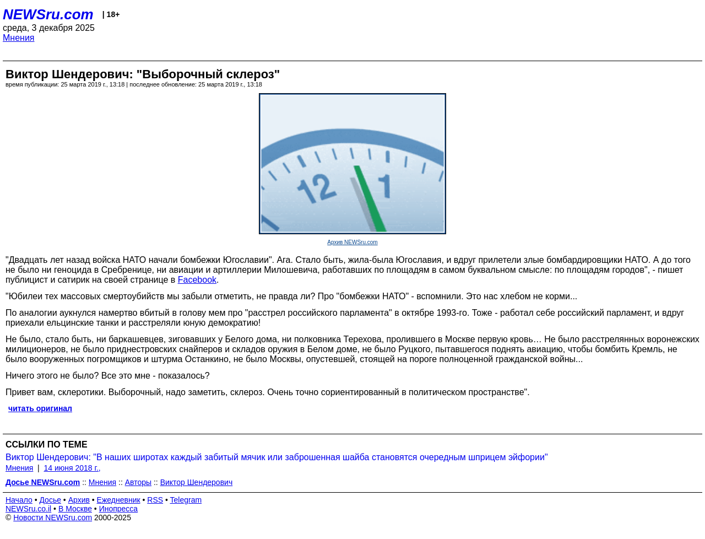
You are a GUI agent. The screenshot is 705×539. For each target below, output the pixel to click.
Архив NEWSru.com (352, 242)
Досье (50, 499)
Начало (19, 499)
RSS (155, 499)
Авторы (138, 482)
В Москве (75, 508)
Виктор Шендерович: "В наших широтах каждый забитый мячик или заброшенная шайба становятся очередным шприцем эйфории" (277, 457)
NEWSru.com (48, 14)
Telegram (186, 499)
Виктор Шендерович (196, 482)
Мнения (19, 37)
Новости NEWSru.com (52, 517)
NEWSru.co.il (28, 508)
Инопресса (118, 508)
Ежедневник (118, 499)
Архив (79, 499)
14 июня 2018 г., (72, 467)
